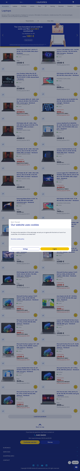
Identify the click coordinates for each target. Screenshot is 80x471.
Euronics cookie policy (17, 239)
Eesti (12, 222)
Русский (17, 222)
